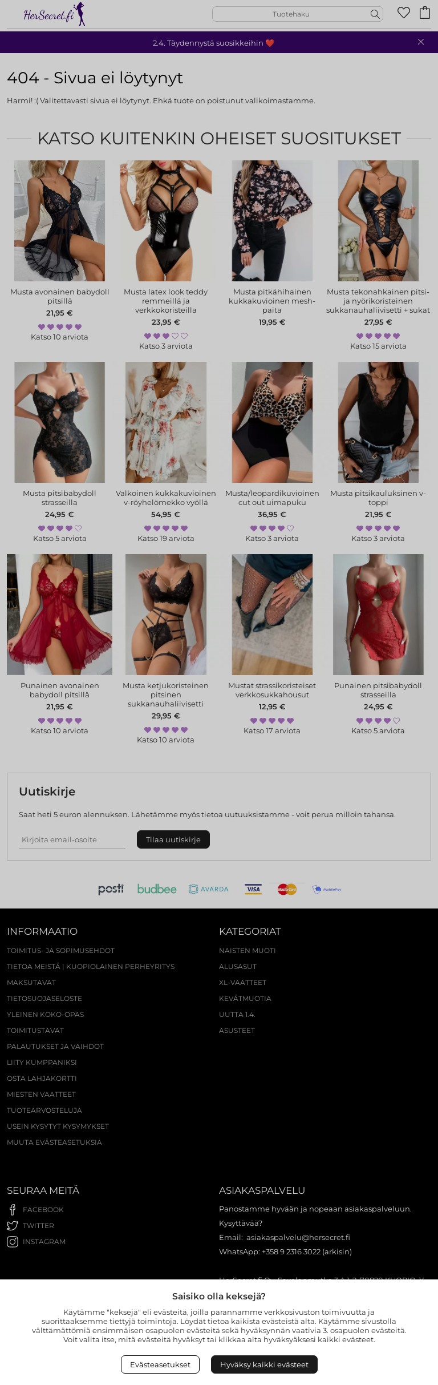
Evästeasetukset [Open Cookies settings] (160, 1364)
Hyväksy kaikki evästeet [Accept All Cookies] (264, 1364)
